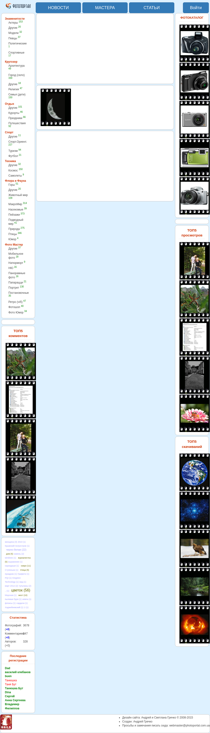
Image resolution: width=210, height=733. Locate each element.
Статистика (18, 617)
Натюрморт (16, 263)
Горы (13, 184)
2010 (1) (22, 542)
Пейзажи (16, 214)
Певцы (14, 38)
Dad (7, 668)
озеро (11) (26, 566)
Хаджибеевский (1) (14, 607)
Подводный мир (15, 221)
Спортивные (16, 54)
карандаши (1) (12, 566)
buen (8, 676)
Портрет (16, 287)
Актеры (15, 22)
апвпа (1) (26, 599)
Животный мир (18, 196)
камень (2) (19, 554)
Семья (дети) (16, 96)
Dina (8, 692)
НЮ (12, 268)
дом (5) (9, 554)
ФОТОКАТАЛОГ (191, 17)
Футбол (14, 156)
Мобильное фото (15, 255)
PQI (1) (8, 578)
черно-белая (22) (16, 549)
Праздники (17, 118)
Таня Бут (10, 684)
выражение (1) (15, 562)
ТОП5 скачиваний (192, 443)
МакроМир (17, 204)
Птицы (15, 234)
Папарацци (17, 282)
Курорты (15, 113)
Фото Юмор (17, 312)
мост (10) (22, 595)
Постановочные (18, 294)
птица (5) (24, 570)
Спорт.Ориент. (17, 143)
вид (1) (22, 582)
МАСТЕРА (105, 7)
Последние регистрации (18, 658)
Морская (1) (11, 595)
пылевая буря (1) (13, 599)
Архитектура (16, 67)
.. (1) (7, 591)
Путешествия (17, 124)
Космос (15, 170)
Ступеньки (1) (11, 570)
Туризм (14, 150)
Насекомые (17, 209)
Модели (15, 33)
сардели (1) (22, 603)
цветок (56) (20, 590)
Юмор (13, 239)
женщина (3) (11, 542)
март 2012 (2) (11, 586)
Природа (16, 229)
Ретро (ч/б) (17, 302)
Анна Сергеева (15, 700)
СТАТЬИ (152, 7)
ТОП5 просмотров (191, 232)
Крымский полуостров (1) (17, 546)
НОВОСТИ (58, 7)
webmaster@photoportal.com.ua (189, 725)
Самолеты (16, 175)
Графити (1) (23, 574)
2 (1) (26, 607)
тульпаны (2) (25, 586)
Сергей (10, 696)
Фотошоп (16, 307)
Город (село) (16, 76)
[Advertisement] (105, 48)
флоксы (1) (10, 603)
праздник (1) (11, 574)
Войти (196, 7)
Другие (14, 27)
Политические (17, 45)
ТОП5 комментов (18, 333)
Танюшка (11, 680)
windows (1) (10, 558)
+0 (7, 629)
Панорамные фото (16, 275)
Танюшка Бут (14, 688)
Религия (15, 89)
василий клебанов (18, 672)
